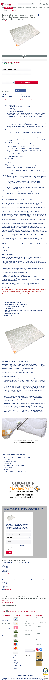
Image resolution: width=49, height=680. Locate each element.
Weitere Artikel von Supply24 (9, 602)
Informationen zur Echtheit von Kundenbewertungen (29, 622)
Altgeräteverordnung (12, 100)
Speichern (9, 552)
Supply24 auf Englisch (40, 633)
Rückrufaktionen (39, 631)
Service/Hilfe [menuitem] (43, 1)
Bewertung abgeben (7, 92)
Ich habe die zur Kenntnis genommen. (18, 548)
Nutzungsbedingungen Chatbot (41, 623)
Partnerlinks (38, 626)
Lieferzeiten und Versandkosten (28, 631)
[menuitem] (26, 4)
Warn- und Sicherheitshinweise (33, 100)
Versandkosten (29, 673)
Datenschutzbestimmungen (19, 548)
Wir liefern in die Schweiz (39, 639)
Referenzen (38, 629)
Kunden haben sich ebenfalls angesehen (26, 611)
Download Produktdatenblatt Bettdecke (11, 607)
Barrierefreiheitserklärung (29, 639)
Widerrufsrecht (27, 634)
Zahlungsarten (27, 626)
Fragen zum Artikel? (7, 600)
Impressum (38, 644)
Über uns (38, 636)
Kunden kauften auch (12, 611)
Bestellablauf (27, 618)
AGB (25, 636)
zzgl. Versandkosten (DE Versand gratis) (13, 62)
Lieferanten (38, 620)
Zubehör (5, 611)
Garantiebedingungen (22, 100)
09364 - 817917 (6, 623)
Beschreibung (5, 100)
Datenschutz (38, 642)
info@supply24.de (9, 573)
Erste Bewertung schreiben (9, 20)
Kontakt (26, 628)
